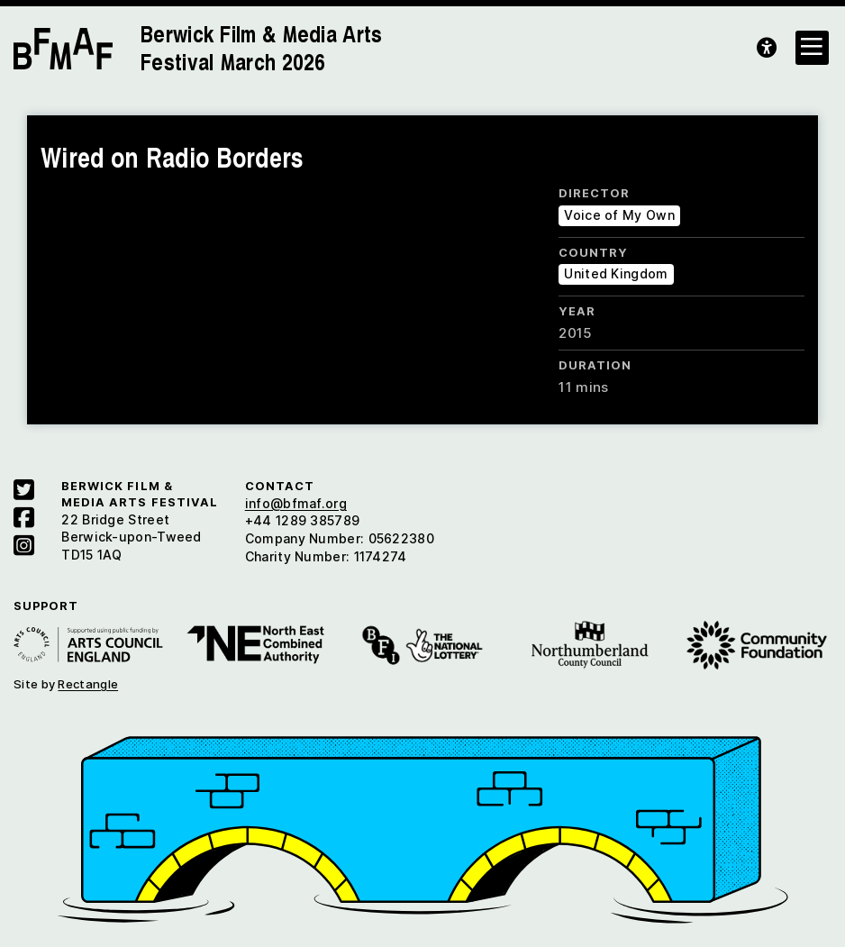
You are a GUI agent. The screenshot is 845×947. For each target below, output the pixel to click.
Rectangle (88, 684)
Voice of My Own (619, 215)
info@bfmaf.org (296, 503)
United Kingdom (616, 273)
